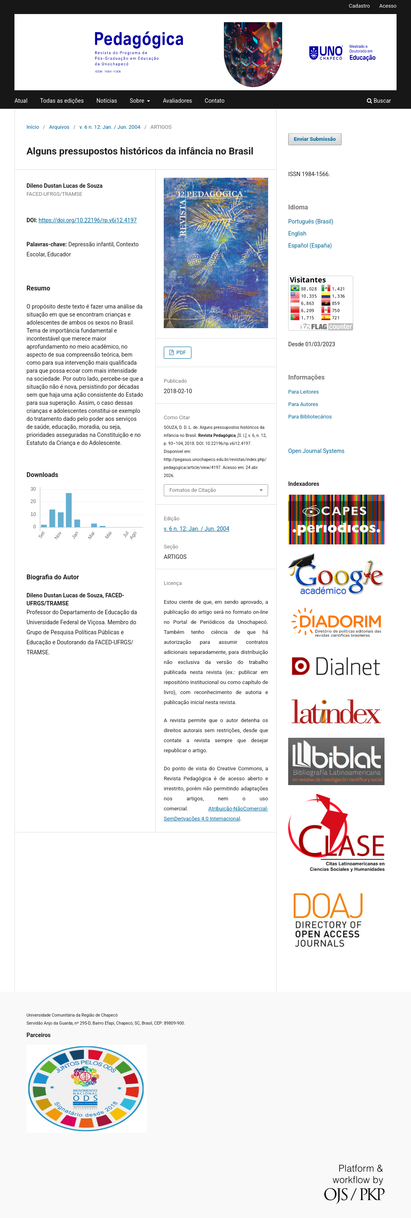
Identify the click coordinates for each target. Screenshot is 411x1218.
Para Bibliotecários (310, 417)
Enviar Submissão (315, 139)
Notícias (106, 100)
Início (32, 127)
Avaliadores (177, 100)
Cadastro (359, 6)
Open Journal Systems (316, 451)
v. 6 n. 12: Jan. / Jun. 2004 (109, 127)
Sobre (138, 100)
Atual (20, 100)
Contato (214, 100)
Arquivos (59, 127)
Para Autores (303, 404)
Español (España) (310, 245)
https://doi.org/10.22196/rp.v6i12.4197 (87, 220)
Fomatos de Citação (192, 490)
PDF (180, 352)
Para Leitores (303, 392)
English (297, 233)
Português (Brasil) (310, 221)
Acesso (388, 6)
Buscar (379, 100)
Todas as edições (62, 100)
